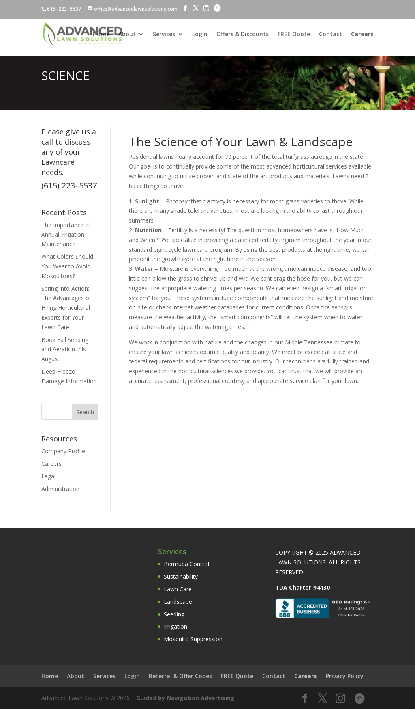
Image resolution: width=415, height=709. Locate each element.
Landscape (178, 601)
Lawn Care (178, 589)
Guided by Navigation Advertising (185, 698)
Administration (60, 489)
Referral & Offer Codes (180, 676)
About (127, 34)
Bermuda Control (186, 564)
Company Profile (63, 451)
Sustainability (181, 576)
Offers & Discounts (242, 34)
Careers (51, 463)
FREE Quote (294, 34)
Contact (330, 34)
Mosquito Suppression (193, 639)
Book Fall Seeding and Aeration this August (64, 349)
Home (101, 34)
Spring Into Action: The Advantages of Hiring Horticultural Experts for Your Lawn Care (66, 308)
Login (200, 34)
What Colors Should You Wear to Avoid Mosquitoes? (67, 266)
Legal (48, 476)
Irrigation (175, 626)
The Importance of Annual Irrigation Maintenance (66, 234)
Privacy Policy (345, 676)
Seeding (174, 614)
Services (164, 34)
